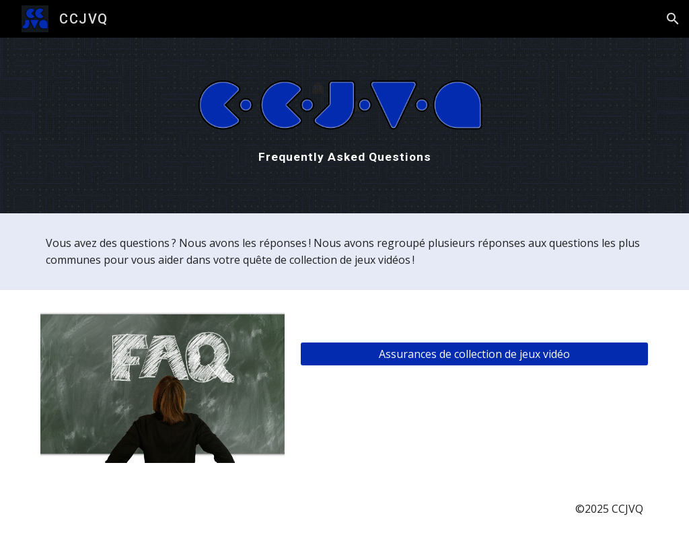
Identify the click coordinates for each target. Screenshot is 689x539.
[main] (344, 157)
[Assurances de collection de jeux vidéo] (474, 354)
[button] (673, 19)
